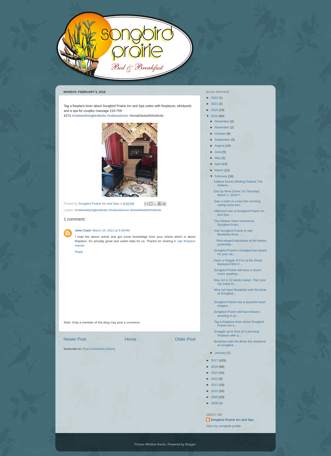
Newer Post (75, 339)
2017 (215, 360)
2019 (215, 110)
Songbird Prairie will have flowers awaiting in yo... (237, 313)
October (221, 133)
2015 (215, 372)
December (222, 121)
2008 (215, 403)
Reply (79, 251)
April (218, 164)
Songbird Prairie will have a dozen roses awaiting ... (237, 272)
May (218, 158)
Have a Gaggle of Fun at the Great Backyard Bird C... (238, 262)
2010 (215, 391)
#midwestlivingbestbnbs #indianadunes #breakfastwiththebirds (118, 210)
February (221, 176)
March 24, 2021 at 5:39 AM (111, 230)
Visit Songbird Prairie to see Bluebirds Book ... (233, 232)
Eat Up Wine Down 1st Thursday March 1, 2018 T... (237, 193)
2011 (215, 384)
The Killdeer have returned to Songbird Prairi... (234, 222)
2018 (215, 116)
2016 (215, 366)
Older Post (185, 339)
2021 (215, 103)
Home (130, 339)
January (221, 353)
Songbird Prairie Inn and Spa (232, 419)
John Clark (83, 230)
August (220, 145)
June (218, 152)
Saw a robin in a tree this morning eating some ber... (237, 203)
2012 (215, 378)
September (223, 139)
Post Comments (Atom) (99, 349)
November (222, 127)
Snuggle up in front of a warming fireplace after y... (236, 333)
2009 (215, 397)
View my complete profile (223, 426)
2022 (215, 97)
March (219, 170)
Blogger (190, 444)
